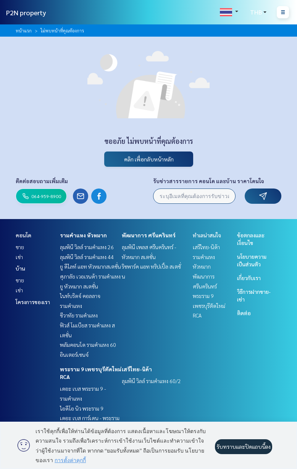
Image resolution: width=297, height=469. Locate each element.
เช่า (19, 256)
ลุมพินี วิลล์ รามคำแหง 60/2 (151, 380)
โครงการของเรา (33, 301)
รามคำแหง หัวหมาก (83, 235)
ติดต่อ (244, 312)
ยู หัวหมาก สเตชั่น (79, 286)
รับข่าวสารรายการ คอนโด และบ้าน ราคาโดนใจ (208, 180)
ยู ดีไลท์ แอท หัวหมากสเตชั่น (90, 266)
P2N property (26, 12)
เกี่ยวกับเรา (249, 277)
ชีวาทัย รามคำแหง (79, 315)
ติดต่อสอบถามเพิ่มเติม (42, 180)
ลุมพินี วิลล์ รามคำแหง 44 (87, 256)
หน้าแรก (24, 30)
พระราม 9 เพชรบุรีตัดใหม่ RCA (209, 305)
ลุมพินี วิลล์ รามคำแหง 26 (87, 246)
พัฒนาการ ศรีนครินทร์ (149, 235)
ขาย (20, 246)
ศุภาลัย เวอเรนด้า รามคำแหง (90, 276)
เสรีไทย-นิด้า (137, 369)
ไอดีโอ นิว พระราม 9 (81, 408)
